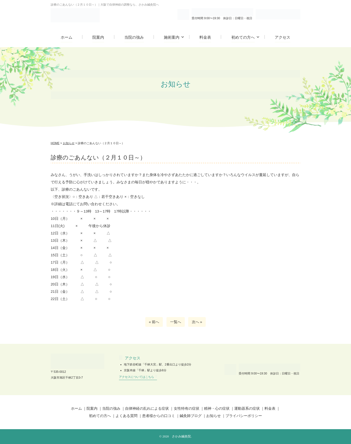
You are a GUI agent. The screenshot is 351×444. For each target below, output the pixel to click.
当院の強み (134, 37)
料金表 (205, 37)
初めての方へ (243, 37)
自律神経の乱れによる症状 (147, 408)
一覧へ (175, 322)
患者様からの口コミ (158, 416)
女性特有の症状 (186, 408)
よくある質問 (126, 416)
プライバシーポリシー (243, 416)
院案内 (98, 37)
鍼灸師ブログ (191, 416)
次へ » (197, 322)
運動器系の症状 (247, 408)
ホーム (66, 37)
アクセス (282, 37)
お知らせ (213, 416)
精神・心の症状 (217, 408)
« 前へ (154, 322)
